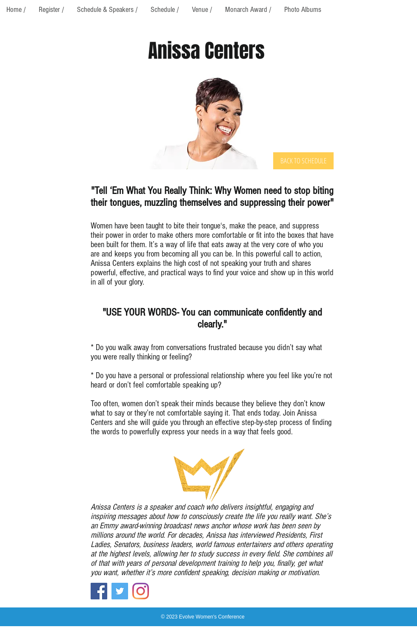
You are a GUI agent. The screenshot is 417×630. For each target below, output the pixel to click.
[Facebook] (99, 591)
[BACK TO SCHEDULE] (303, 160)
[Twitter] (119, 591)
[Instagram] (140, 591)
